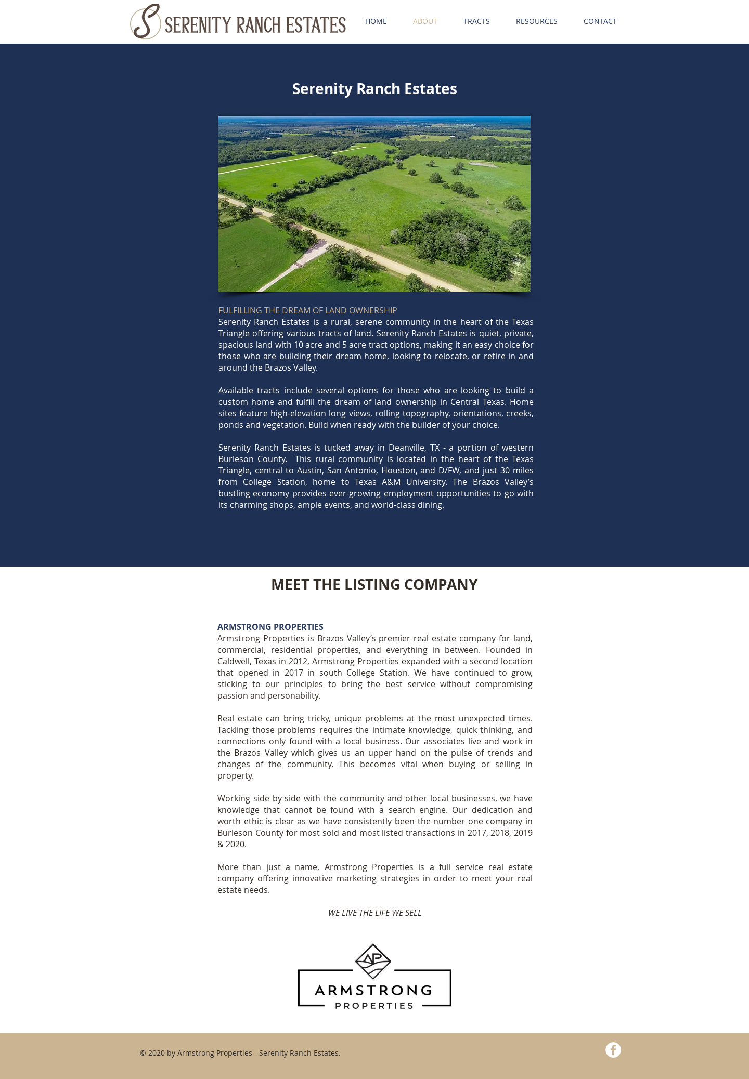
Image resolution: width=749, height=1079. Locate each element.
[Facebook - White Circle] (613, 1050)
